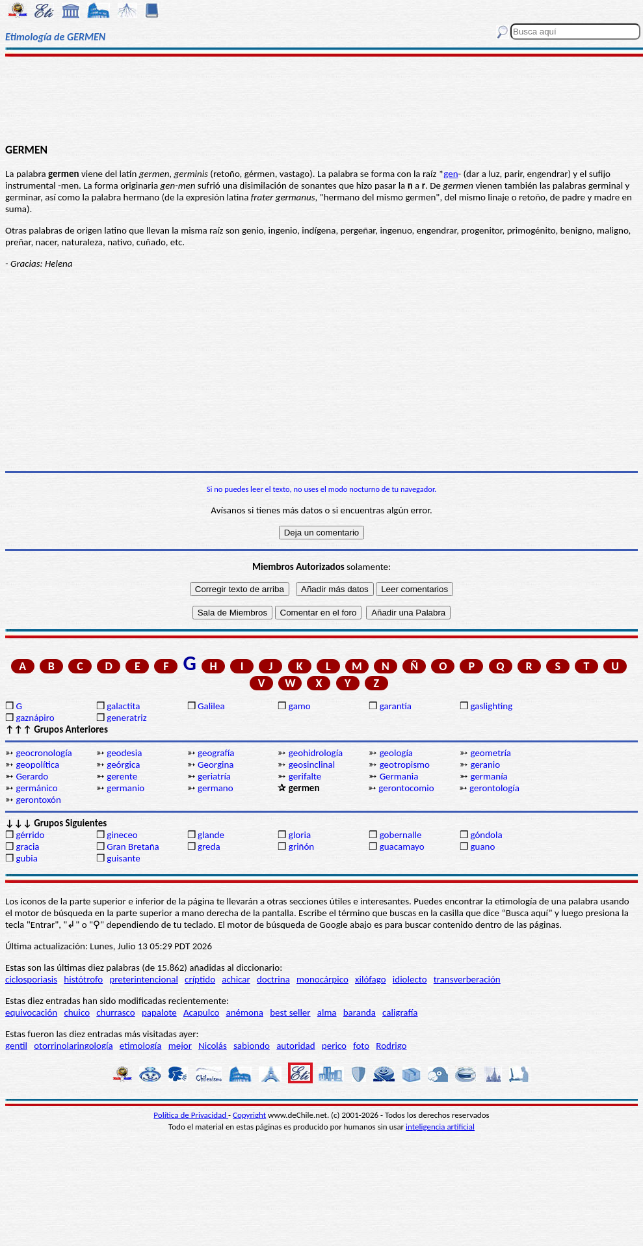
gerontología (494, 788)
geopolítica (37, 764)
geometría (490, 753)
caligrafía (400, 1012)
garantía (396, 706)
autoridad (295, 1045)
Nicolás (212, 1045)
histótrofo (83, 979)
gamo (300, 706)
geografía (216, 753)
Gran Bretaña (133, 846)
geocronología (44, 753)
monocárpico (322, 979)
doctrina (273, 979)
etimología (141, 1045)
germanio (125, 788)
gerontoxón (38, 800)
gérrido (30, 835)
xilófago (370, 979)
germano (215, 788)
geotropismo (405, 764)
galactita (123, 706)
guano (482, 846)
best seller (290, 1012)
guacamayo (402, 846)
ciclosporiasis (31, 979)
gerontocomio (406, 788)
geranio (485, 764)
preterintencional (143, 979)
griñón (301, 846)
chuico (77, 1012)
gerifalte (305, 776)
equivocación (31, 1012)
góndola (486, 835)
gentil (16, 1045)
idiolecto (410, 979)
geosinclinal (312, 764)
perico (334, 1045)
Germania (399, 776)
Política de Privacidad (190, 1115)
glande (211, 835)
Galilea (211, 706)
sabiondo (251, 1045)
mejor (180, 1045)
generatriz (126, 718)
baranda (359, 1012)
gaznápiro (35, 718)
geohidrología (316, 753)
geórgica (123, 764)
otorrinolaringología (73, 1045)
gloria (300, 835)
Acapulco (201, 1012)
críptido (200, 979)
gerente (122, 776)
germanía (488, 776)
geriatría (214, 776)
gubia (26, 858)
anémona (245, 1012)
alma (327, 1012)
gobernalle (401, 835)
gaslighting (491, 706)
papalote (159, 1012)
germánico (36, 788)
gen (450, 174)
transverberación (467, 979)
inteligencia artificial (440, 1126)
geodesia (124, 753)
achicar (236, 979)
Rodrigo (391, 1045)
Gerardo (32, 776)
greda (209, 846)
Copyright (249, 1115)
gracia (27, 846)
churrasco (115, 1012)
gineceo (122, 835)
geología (396, 753)
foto (361, 1045)
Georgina (215, 764)
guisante (123, 858)
